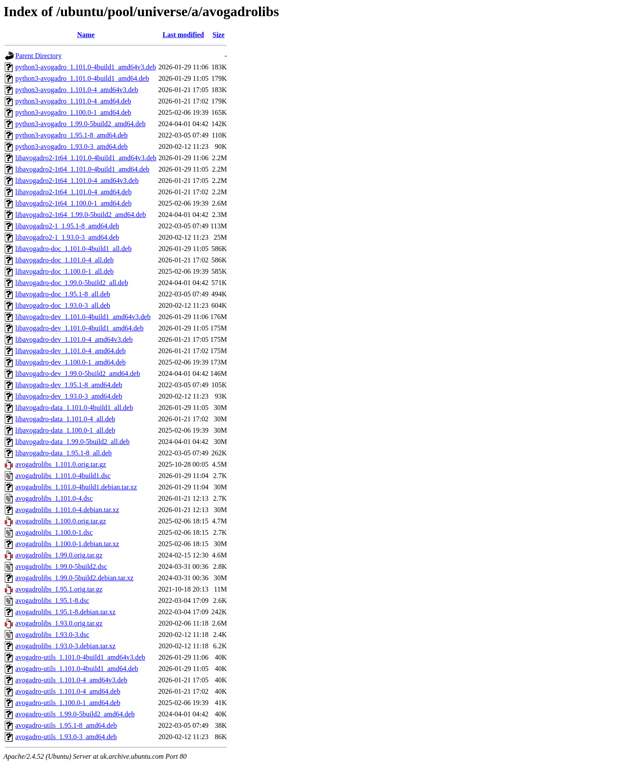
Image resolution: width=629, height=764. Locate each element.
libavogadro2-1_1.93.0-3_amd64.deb (67, 237)
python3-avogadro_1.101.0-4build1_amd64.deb (82, 78)
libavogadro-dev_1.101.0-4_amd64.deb (70, 350)
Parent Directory (38, 55)
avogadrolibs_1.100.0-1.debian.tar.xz (67, 543)
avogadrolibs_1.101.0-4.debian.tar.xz (67, 509)
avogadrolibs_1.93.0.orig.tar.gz (59, 623)
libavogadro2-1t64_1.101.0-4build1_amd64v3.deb (85, 158)
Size (219, 34)
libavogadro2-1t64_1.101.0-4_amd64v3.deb (76, 180)
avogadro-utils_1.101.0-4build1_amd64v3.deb (80, 657)
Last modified (183, 34)
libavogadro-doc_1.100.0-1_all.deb (64, 271)
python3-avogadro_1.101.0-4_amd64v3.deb (76, 89)
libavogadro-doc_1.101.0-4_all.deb (64, 260)
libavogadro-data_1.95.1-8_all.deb (63, 453)
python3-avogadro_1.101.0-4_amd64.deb (73, 101)
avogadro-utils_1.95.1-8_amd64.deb (66, 725)
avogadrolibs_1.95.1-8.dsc (52, 600)
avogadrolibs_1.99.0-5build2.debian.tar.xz (74, 578)
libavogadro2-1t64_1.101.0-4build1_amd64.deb (82, 169)
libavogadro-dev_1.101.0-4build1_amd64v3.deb (83, 316)
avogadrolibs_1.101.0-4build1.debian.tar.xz (76, 487)
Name (86, 34)
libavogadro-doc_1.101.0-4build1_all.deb (73, 248)
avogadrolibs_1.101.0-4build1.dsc (63, 475)
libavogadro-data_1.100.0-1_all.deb (65, 430)
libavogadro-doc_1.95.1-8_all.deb (62, 294)
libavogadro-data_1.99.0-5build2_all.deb (72, 441)
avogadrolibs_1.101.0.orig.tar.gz (60, 464)
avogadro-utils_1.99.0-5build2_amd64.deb (75, 714)
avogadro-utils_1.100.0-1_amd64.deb (67, 702)
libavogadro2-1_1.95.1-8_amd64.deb (67, 226)
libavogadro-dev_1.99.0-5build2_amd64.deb (77, 373)
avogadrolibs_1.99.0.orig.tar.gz (59, 555)
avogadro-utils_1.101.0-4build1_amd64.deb (76, 668)
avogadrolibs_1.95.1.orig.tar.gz (59, 589)
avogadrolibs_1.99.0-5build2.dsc (61, 566)
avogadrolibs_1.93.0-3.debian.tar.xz (65, 646)
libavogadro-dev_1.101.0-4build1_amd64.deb (79, 328)
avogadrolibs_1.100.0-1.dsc (54, 532)
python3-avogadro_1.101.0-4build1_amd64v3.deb (85, 67)
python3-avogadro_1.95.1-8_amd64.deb (71, 135)
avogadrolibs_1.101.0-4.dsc (54, 498)
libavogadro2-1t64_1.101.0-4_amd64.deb (73, 192)
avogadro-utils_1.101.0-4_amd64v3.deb (71, 680)
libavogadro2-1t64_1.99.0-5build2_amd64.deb (80, 214)
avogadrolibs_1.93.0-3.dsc (52, 634)
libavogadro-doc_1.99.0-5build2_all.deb (71, 282)
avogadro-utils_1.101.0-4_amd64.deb (67, 691)
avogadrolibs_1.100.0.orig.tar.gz (60, 521)
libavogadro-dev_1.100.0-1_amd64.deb (70, 362)
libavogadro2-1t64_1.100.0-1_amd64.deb (73, 203)
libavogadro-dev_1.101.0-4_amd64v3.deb (74, 339)
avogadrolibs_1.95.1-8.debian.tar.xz (65, 612)
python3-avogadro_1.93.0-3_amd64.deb (71, 146)
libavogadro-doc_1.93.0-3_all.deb (62, 305)
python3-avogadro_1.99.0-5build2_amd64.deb (80, 123)
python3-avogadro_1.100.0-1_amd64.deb (73, 112)
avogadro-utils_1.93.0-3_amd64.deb (66, 736)
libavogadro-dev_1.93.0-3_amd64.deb (68, 396)
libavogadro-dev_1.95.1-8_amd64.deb (68, 385)
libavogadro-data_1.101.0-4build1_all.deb (74, 407)
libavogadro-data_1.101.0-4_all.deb (65, 419)
